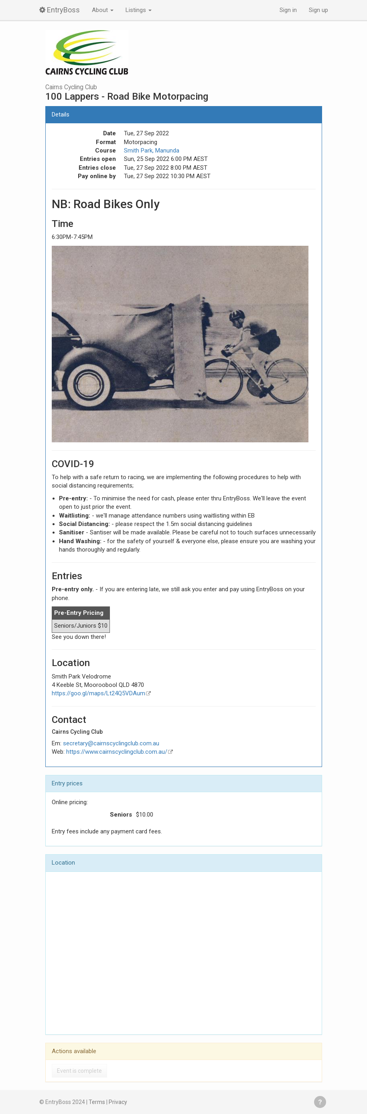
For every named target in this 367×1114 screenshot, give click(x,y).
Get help (320, 1102)
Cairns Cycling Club (71, 87)
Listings (139, 10)
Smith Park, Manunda (151, 150)
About (103, 10)
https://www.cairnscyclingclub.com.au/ (116, 751)
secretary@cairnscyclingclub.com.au (111, 743)
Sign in (288, 10)
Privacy (118, 1102)
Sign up (318, 10)
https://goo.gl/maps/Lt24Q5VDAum (98, 693)
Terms (97, 1102)
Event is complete (79, 1071)
